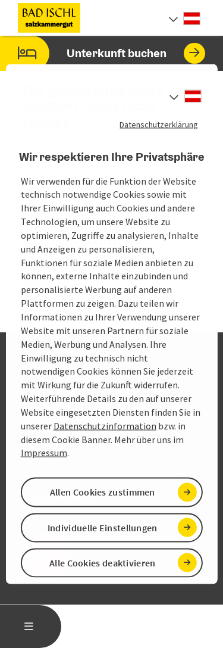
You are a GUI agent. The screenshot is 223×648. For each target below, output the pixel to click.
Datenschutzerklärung (159, 124)
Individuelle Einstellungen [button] (103, 527)
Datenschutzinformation (105, 425)
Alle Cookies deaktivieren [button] (102, 562)
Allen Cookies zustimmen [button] (102, 492)
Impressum (44, 453)
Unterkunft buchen (102, 53)
